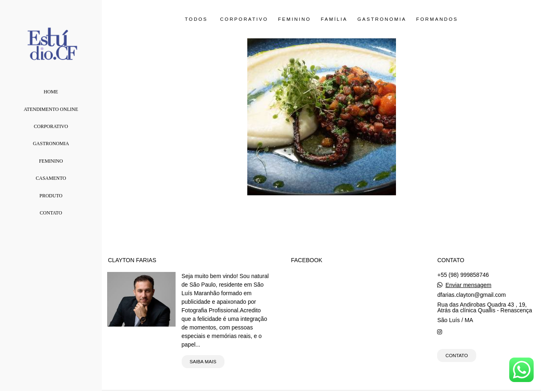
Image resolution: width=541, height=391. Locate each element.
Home (51, 92)
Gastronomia (51, 143)
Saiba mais (203, 361)
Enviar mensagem (468, 285)
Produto (51, 196)
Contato (51, 213)
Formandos (437, 19)
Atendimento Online (51, 109)
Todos (196, 19)
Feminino (51, 161)
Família (334, 19)
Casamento (51, 178)
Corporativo (51, 126)
